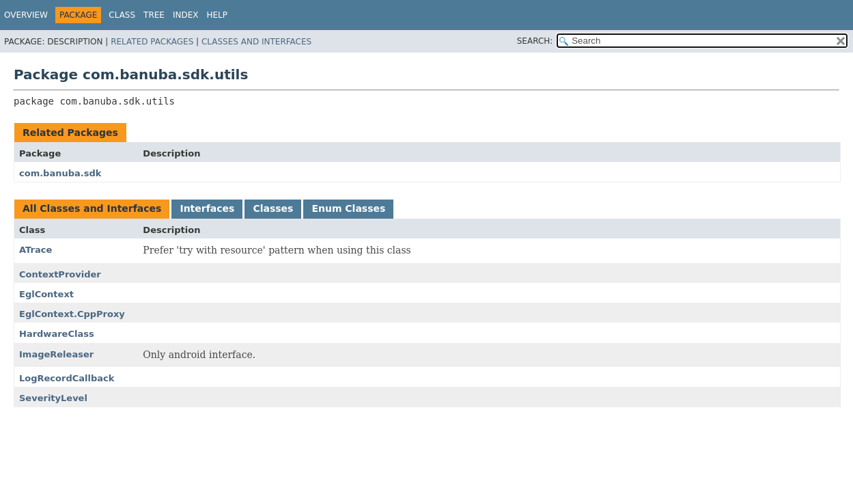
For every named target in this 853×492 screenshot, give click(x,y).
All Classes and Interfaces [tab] (92, 208)
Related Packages (152, 41)
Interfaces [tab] (207, 208)
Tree (154, 15)
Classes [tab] (273, 208)
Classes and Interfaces (256, 41)
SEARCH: (535, 41)
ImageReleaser (56, 354)
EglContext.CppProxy (72, 314)
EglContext (46, 294)
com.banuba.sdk (60, 173)
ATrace (35, 250)
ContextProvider (60, 274)
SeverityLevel (53, 398)
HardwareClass (56, 334)
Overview (26, 15)
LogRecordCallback (66, 378)
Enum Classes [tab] (348, 208)
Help (217, 15)
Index (186, 15)
